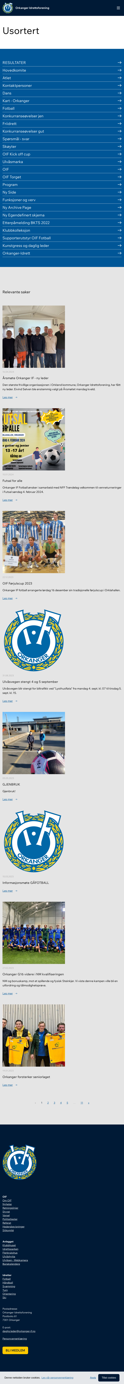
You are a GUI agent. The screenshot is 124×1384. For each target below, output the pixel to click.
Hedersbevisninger (13, 1226)
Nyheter (7, 1204)
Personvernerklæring (14, 1338)
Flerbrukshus (9, 1252)
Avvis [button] (93, 1377)
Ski (4, 1297)
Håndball (7, 1282)
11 (82, 1102)
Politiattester (9, 1219)
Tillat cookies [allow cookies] (109, 1377)
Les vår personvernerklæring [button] (57, 1377)
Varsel (6, 1215)
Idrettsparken (10, 1249)
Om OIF (7, 1200)
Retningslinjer (10, 1207)
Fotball (6, 1278)
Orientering (9, 1293)
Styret (6, 1211)
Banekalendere (11, 1263)
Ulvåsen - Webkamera (15, 1260)
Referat (6, 1222)
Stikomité (8, 1230)
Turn (5, 1290)
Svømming (8, 1286)
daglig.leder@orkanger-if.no (18, 1331)
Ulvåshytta (8, 1256)
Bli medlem (15, 1350)
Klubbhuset (9, 1245)
